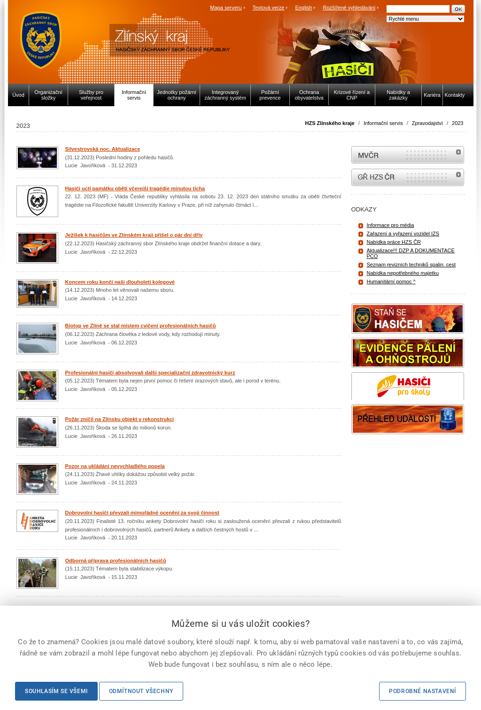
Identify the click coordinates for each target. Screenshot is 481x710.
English (303, 7)
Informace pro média (390, 225)
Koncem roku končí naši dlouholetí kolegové (120, 282)
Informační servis (383, 123)
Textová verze (268, 7)
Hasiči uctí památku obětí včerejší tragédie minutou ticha (135, 188)
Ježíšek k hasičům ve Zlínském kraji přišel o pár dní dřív (134, 235)
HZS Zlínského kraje (330, 123)
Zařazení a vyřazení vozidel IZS (403, 233)
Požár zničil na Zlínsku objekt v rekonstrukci (119, 419)
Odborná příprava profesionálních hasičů (115, 560)
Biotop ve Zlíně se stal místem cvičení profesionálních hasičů (140, 325)
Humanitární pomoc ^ (391, 281)
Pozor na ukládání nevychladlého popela (115, 466)
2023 (457, 123)
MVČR (407, 155)
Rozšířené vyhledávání (349, 7)
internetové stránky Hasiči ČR (407, 177)
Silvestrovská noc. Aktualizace (102, 149)
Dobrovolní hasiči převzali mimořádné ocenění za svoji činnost (142, 512)
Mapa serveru (225, 7)
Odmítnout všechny (141, 691)
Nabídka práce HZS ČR (394, 242)
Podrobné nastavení (422, 691)
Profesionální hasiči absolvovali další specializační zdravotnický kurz (150, 372)
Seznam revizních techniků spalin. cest (411, 264)
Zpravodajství (427, 123)
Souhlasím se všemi (56, 691)
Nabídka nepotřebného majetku (403, 273)
